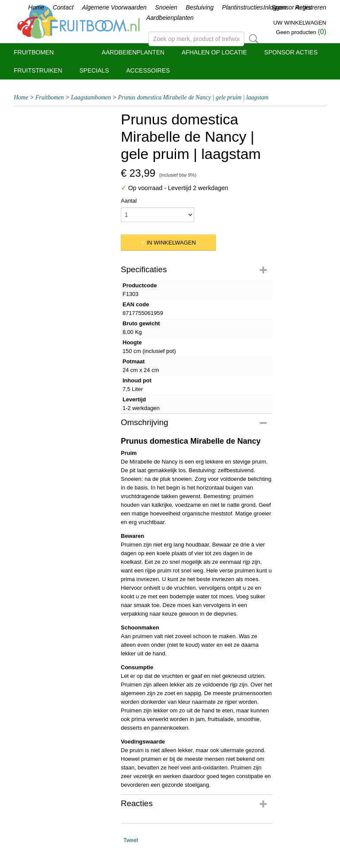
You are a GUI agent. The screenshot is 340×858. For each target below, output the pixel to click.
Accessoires (148, 70)
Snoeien (166, 7)
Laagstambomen (91, 97)
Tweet (131, 840)
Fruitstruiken (38, 70)
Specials (94, 70)
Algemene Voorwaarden (114, 7)
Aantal (129, 200)
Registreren (310, 7)
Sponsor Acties (291, 52)
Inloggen (274, 7)
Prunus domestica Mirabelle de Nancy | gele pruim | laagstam (193, 97)
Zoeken (252, 38)
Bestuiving (200, 7)
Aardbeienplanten (170, 17)
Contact (63, 7)
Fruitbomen (34, 52)
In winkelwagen (171, 242)
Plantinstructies (242, 7)
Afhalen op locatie (214, 52)
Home (36, 7)
